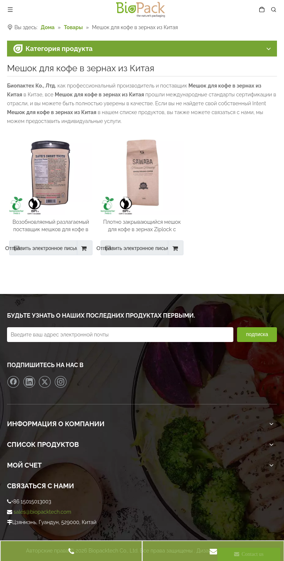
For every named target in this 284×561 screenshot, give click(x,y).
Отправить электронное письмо (45, 247)
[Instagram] (61, 382)
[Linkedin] (29, 382)
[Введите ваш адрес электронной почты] (120, 334)
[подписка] (257, 334)
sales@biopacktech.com (42, 512)
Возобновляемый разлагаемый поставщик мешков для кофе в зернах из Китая (51, 226)
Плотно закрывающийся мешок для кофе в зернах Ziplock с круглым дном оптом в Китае (142, 226)
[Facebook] (13, 382)
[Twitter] (45, 382)
